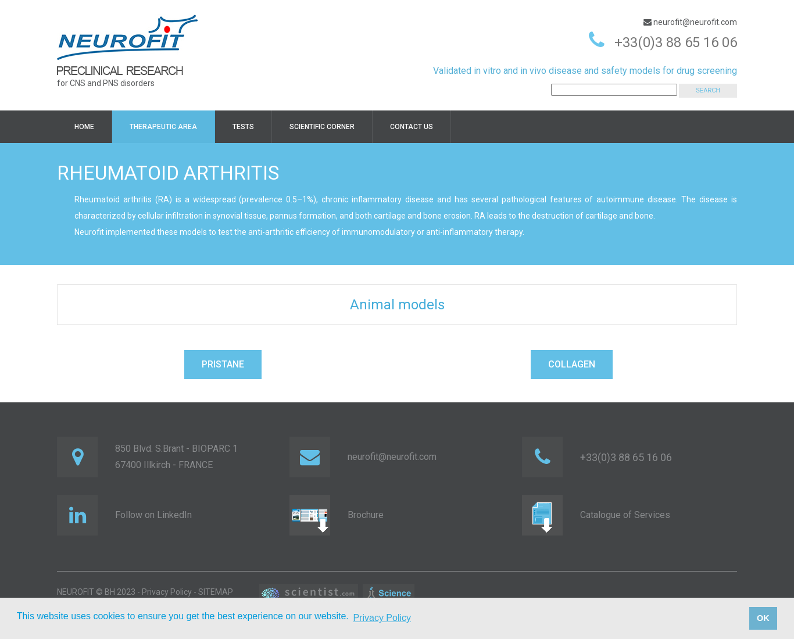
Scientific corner (322, 127)
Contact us (411, 127)
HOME (84, 127)
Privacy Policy (167, 592)
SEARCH (708, 90)
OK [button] (763, 618)
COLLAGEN (571, 364)
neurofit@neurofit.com (694, 22)
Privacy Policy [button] (382, 618)
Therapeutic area (163, 127)
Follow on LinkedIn (153, 514)
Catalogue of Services (625, 514)
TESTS (243, 127)
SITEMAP (215, 592)
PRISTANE (223, 364)
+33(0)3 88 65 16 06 (675, 42)
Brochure (366, 514)
